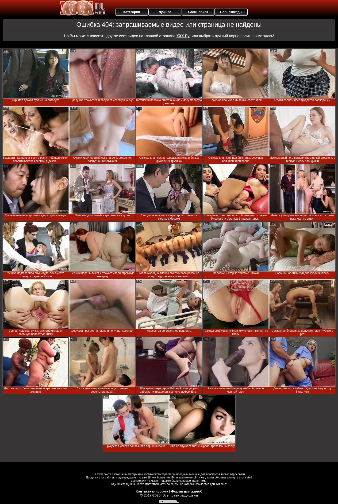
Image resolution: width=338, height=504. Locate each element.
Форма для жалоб (186, 491)
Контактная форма (152, 491)
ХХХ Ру (183, 36)
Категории (131, 12)
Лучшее (165, 12)
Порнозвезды (231, 12)
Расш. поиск (198, 12)
